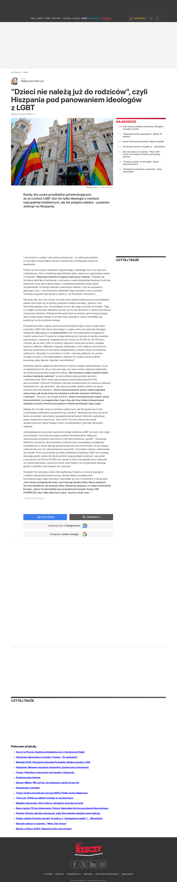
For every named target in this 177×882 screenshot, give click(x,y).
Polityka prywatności (107, 874)
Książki (76, 18)
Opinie (47, 18)
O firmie (48, 874)
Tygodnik (66, 18)
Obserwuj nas (64, 525)
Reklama (88, 874)
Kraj (33, 18)
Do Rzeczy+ (94, 18)
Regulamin (127, 874)
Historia (56, 18)
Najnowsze (126, 122)
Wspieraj (106, 18)
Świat (40, 18)
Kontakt (59, 874)
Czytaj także (127, 260)
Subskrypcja (74, 874)
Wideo (84, 18)
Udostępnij (47, 517)
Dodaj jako (64, 534)
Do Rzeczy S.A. (82, 881)
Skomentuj (93, 517)
